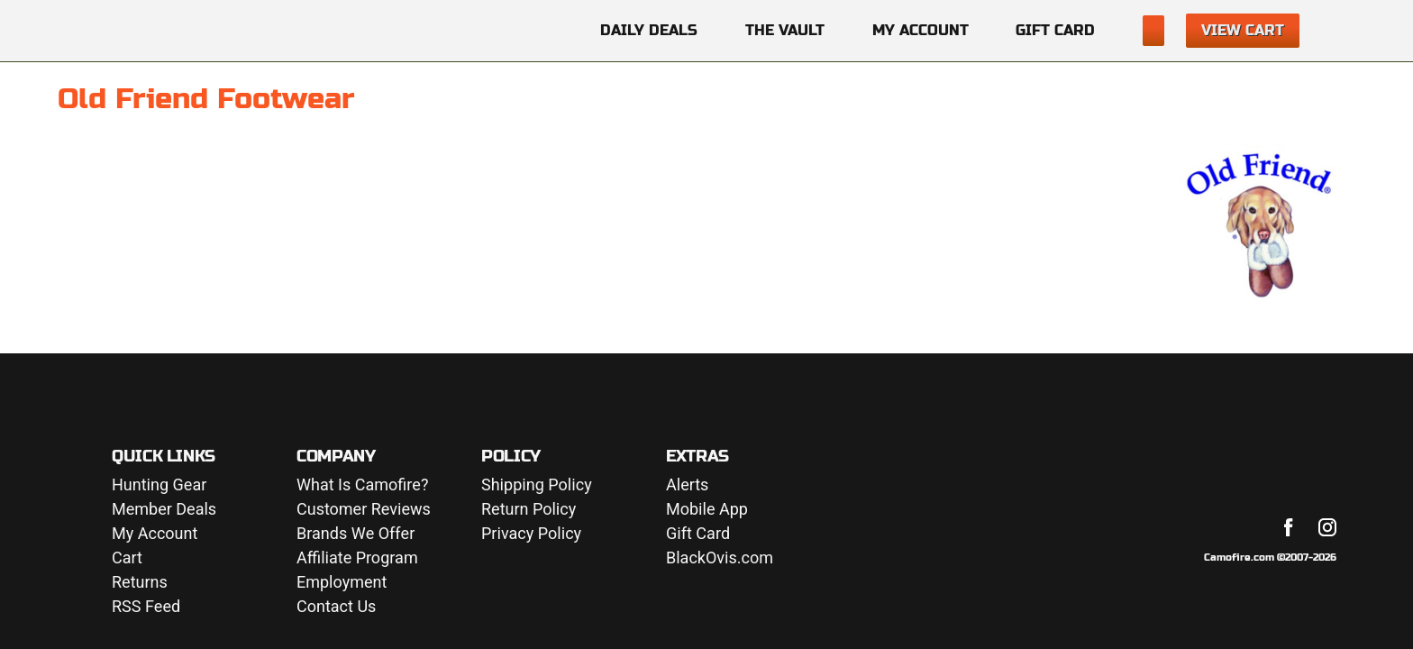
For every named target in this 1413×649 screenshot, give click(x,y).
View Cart (1242, 30)
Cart (127, 558)
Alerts (687, 485)
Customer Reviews (363, 510)
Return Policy (528, 510)
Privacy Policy (531, 534)
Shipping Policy (536, 485)
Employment (341, 583)
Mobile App (707, 510)
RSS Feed (146, 607)
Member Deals (164, 510)
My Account (920, 30)
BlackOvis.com (719, 558)
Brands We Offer (355, 534)
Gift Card (1055, 30)
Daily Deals (648, 30)
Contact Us (336, 607)
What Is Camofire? (362, 485)
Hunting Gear (159, 485)
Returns (140, 583)
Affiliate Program (357, 558)
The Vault (785, 30)
